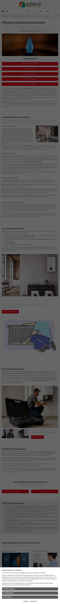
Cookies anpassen (7, 597)
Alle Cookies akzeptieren (9, 589)
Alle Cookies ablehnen (8, 593)
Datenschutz (33, 601)
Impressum (26, 601)
